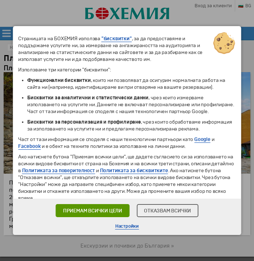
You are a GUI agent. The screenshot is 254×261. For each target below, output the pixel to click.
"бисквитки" (116, 39)
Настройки (127, 226)
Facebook (29, 146)
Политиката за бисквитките (134, 170)
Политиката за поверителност (58, 170)
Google (202, 139)
